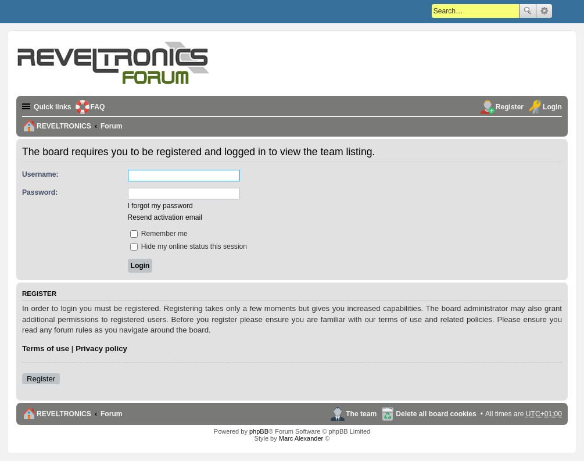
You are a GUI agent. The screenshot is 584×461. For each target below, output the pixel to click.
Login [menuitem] (552, 107)
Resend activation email (165, 217)
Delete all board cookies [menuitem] (436, 414)
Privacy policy (101, 348)
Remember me (159, 234)
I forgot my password (160, 206)
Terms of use (45, 348)
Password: (40, 192)
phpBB (258, 431)
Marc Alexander (301, 438)
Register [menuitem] (510, 107)
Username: (40, 174)
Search (527, 11)
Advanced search (544, 11)
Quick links (52, 107)
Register (41, 378)
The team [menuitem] (361, 414)
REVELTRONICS (64, 414)
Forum (112, 414)
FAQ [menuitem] (98, 107)
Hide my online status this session (189, 246)
